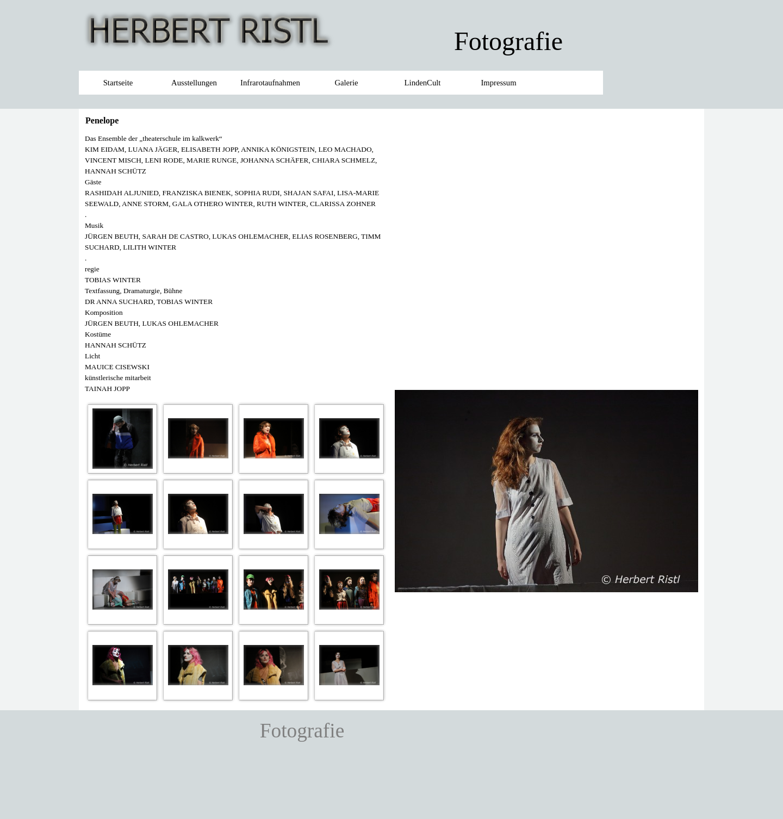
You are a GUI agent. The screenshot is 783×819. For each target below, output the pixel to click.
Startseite (118, 82)
